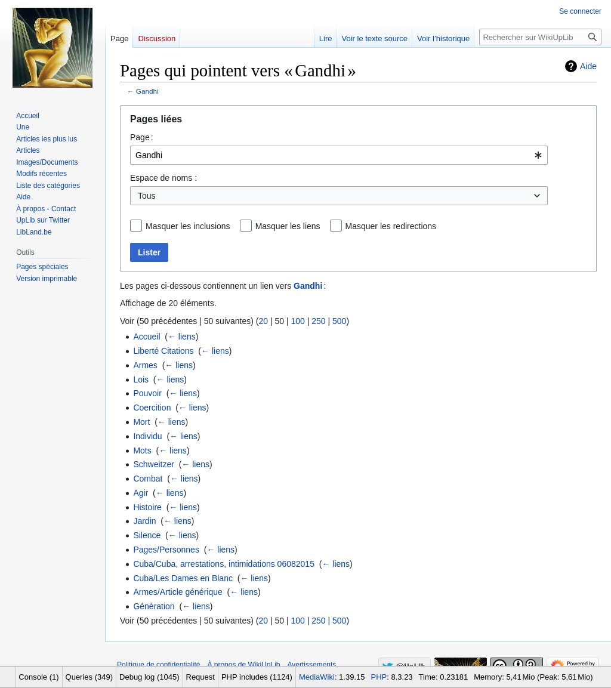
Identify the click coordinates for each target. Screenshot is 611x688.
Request (200, 676)
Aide (588, 66)
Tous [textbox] (147, 195)
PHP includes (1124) (256, 676)
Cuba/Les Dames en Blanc (183, 578)
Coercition (152, 407)
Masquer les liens (287, 226)
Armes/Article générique (177, 592)
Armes (145, 365)
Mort (141, 422)
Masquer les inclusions (188, 226)
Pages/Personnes (166, 549)
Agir (140, 493)
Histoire (147, 507)
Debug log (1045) (149, 676)
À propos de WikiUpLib (243, 665)
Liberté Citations (163, 351)
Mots (142, 450)
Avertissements (312, 665)
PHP (379, 676)
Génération (153, 606)
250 (318, 321)
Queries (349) (89, 676)
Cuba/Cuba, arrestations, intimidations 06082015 (223, 564)
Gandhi (147, 91)
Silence (147, 535)
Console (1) (38, 676)
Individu (147, 436)
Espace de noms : (163, 178)
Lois (141, 379)
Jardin (144, 521)
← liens (182, 336)
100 (297, 321)
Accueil (146, 336)
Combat (147, 478)
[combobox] (339, 155)
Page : (141, 137)
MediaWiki (317, 676)
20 (263, 321)
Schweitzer (153, 464)
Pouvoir (147, 393)
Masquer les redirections (391, 226)
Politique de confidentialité (158, 665)
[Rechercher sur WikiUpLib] (540, 37)
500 (339, 321)
